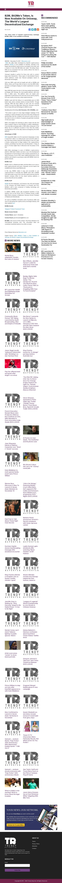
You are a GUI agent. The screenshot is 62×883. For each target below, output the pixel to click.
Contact (34, 848)
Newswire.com (26, 61)
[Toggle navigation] (5, 9)
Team (23, 209)
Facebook (18, 209)
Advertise (34, 846)
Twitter (12, 209)
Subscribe (17, 870)
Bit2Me (12, 64)
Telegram (7, 209)
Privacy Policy (36, 843)
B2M (6, 63)
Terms (33, 841)
